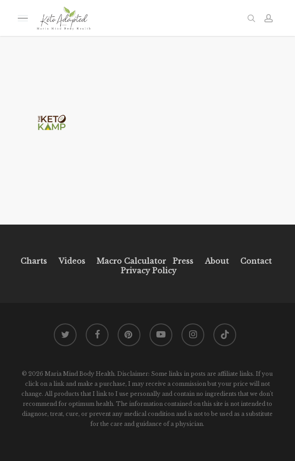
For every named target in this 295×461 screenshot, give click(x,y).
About (217, 261)
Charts (34, 261)
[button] (23, 18)
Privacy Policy (147, 270)
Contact (256, 261)
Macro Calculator (131, 261)
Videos (71, 261)
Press (183, 261)
